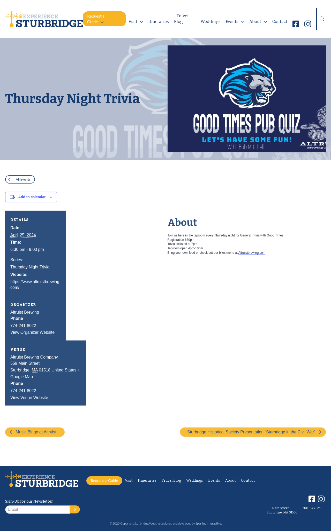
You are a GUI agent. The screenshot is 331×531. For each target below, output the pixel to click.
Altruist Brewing (24, 320)
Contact (279, 21)
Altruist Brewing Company (34, 365)
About (255, 21)
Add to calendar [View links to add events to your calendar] (32, 205)
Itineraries (158, 21)
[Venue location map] (125, 368)
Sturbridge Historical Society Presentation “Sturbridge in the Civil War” (252, 440)
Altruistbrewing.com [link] (252, 261)
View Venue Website (29, 406)
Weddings (211, 21)
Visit (133, 21)
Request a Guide (95, 18)
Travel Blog (181, 18)
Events (232, 21)
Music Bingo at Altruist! (35, 440)
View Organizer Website (32, 341)
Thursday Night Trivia (29, 275)
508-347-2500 (314, 508)
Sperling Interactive (208, 523)
